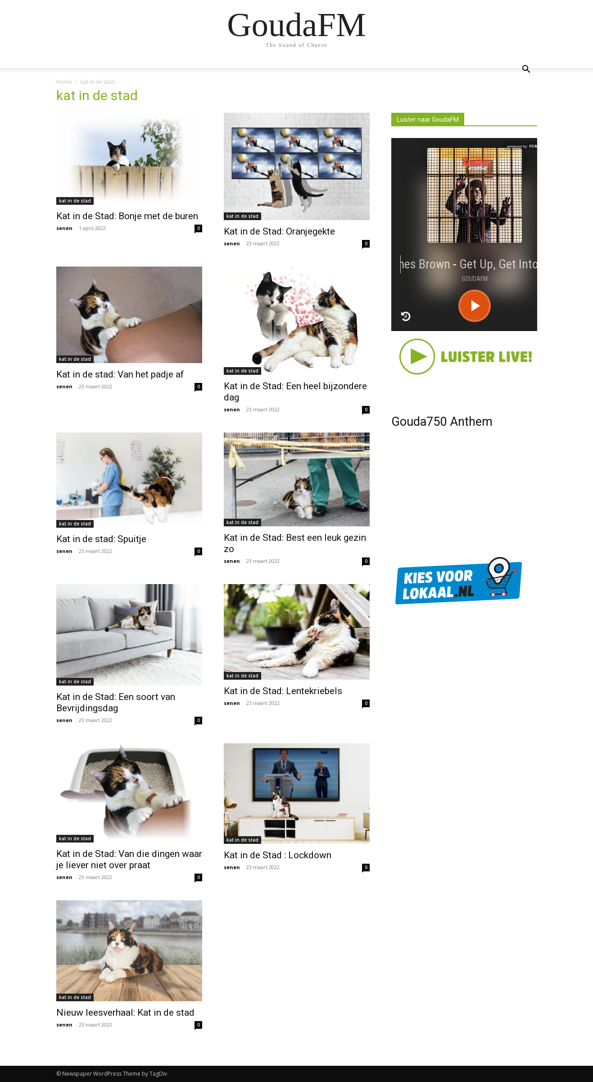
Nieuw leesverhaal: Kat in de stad (125, 1012)
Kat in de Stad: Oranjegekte (279, 231)
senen (64, 228)
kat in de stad (75, 201)
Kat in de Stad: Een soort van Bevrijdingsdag (115, 702)
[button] (526, 70)
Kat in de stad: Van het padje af (120, 374)
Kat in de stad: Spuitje (101, 539)
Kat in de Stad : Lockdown (277, 855)
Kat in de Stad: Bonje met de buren (127, 216)
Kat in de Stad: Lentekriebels (283, 691)
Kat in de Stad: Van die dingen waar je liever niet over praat (129, 859)
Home (64, 82)
